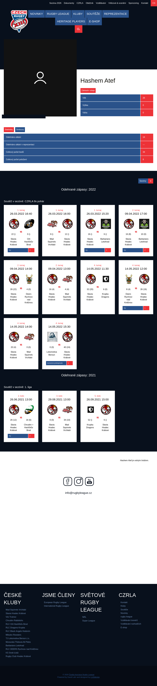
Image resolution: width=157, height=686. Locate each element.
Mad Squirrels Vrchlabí (16, 610)
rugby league (126, 617)
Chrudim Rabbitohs (14, 620)
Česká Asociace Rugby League (81, 675)
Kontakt (124, 602)
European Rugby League (55, 602)
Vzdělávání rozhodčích (131, 624)
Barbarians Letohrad (15, 645)
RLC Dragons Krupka (15, 628)
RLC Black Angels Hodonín (18, 631)
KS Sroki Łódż (12, 653)
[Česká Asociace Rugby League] (19, 21)
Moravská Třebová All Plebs (18, 642)
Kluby (123, 606)
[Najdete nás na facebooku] (67, 481)
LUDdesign (95, 677)
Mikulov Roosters (13, 635)
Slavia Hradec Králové (16, 613)
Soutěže (124, 610)
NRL (84, 617)
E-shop (124, 627)
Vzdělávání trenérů (129, 620)
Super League (88, 621)
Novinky (124, 613)
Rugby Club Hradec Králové (18, 656)
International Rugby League (56, 606)
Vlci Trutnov (11, 617)
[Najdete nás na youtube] (89, 481)
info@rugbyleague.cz (78, 492)
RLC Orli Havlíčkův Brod (17, 624)
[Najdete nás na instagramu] (78, 481)
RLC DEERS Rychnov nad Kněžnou (22, 649)
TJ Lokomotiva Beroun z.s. (18, 638)
